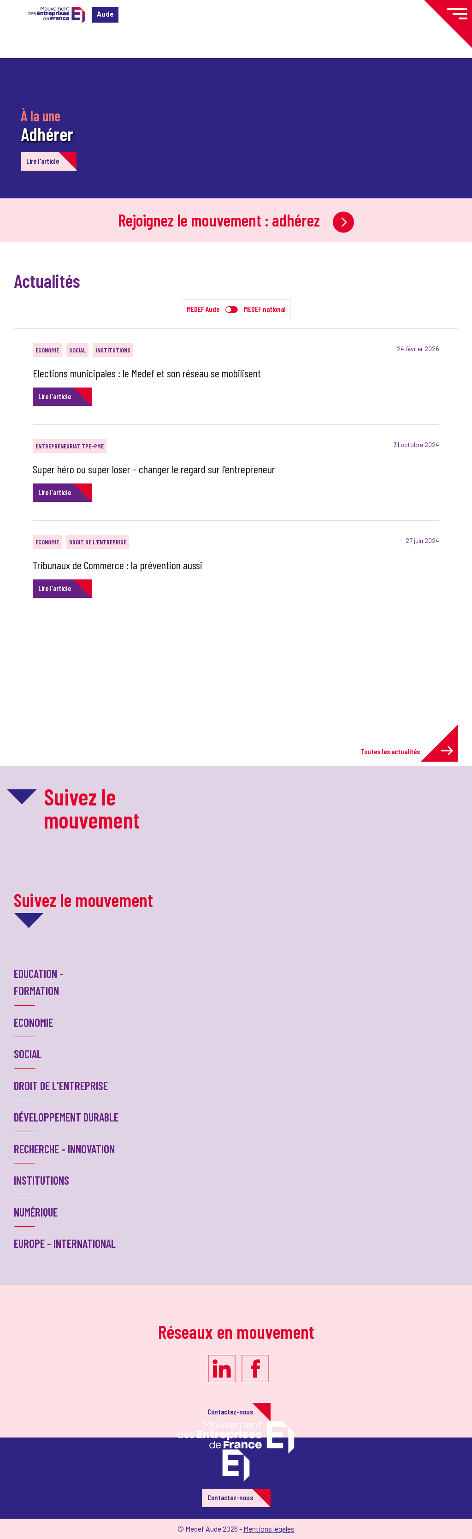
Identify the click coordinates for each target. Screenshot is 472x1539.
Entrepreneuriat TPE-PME (69, 446)
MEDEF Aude (203, 308)
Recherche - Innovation (64, 1149)
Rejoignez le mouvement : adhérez (236, 220)
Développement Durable (66, 1117)
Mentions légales (269, 1528)
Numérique (36, 1212)
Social (77, 350)
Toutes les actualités (407, 751)
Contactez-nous (230, 1411)
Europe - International (65, 1243)
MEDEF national (265, 308)
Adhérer (47, 134)
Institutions (113, 350)
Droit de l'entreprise (97, 542)
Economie (47, 350)
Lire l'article (42, 160)
